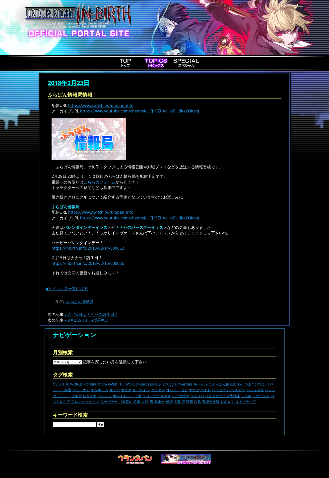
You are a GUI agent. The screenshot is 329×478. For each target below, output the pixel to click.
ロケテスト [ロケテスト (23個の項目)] (261, 395)
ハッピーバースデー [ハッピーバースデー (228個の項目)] (228, 389)
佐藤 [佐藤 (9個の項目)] (136, 401)
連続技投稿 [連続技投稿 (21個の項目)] (210, 401)
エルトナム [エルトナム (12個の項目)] (81, 389)
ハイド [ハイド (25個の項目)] (205, 389)
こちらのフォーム (99, 182)
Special (186, 63)
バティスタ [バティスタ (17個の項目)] (255, 389)
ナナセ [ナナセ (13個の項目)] (194, 389)
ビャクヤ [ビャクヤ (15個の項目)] (90, 395)
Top (125, 63)
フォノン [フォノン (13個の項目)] (105, 395)
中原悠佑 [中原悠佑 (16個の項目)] (125, 401)
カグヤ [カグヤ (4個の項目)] (126, 389)
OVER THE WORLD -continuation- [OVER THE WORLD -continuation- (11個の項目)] (80, 384)
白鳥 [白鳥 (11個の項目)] (197, 401)
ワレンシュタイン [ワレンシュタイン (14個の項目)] (85, 401)
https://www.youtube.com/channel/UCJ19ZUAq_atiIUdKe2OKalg (139, 111)
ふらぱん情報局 (79, 301)
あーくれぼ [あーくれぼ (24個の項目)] (202, 384)
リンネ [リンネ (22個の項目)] (246, 395)
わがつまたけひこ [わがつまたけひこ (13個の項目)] (251, 384)
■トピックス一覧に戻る (67, 288)
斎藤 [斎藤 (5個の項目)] (189, 401)
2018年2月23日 (68, 83)
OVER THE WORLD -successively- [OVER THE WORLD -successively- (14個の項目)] (135, 384)
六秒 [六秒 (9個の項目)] (144, 401)
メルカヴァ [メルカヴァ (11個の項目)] (180, 395)
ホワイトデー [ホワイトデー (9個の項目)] (123, 395)
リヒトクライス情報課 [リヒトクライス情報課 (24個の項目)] (222, 395)
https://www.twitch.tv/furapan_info (100, 105)
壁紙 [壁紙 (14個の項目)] (169, 401)
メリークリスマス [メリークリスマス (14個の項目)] (157, 395)
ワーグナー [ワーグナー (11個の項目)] (109, 401)
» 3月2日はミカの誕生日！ (88, 320)
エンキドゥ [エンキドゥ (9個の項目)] (99, 389)
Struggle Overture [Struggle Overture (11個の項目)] (177, 384)
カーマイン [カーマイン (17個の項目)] (141, 389)
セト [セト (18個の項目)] (184, 389)
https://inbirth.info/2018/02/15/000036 (88, 263)
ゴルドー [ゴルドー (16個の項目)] (173, 389)
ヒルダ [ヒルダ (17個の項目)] (76, 395)
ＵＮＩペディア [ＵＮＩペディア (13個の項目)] (244, 401)
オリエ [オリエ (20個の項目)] (114, 389)
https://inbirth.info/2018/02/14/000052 (88, 248)
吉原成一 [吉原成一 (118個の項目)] (157, 401)
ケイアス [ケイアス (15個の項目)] (158, 389)
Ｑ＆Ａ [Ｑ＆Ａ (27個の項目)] (225, 401)
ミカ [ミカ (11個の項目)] (137, 395)
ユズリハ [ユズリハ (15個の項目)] (197, 395)
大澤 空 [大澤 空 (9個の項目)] (179, 401)
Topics (156, 63)
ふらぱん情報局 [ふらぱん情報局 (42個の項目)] (224, 384)
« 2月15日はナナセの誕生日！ (91, 314)
